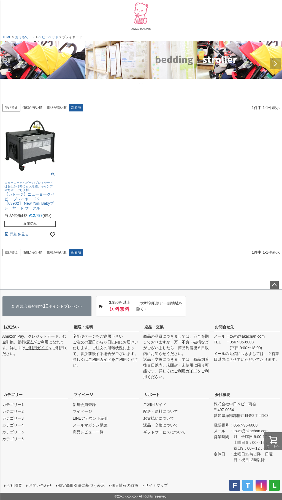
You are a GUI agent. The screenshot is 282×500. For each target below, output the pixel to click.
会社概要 (222, 394)
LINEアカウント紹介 (90, 418)
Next (275, 63)
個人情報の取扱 (124, 485)
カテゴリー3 (13, 418)
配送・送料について (160, 411)
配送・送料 (83, 327)
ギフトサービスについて (164, 432)
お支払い (11, 327)
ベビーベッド (48, 37)
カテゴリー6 (13, 439)
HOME (6, 37)
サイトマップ (156, 485)
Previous (6, 63)
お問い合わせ (40, 485)
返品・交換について (160, 425)
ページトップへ (274, 285)
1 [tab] (139, 83)
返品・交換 (154, 327)
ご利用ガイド (36, 348)
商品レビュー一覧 (88, 432)
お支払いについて (158, 418)
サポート (152, 394)
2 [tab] (143, 83)
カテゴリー (13, 394)
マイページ (83, 394)
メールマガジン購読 (90, 425)
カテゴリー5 (13, 432)
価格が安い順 (32, 108)
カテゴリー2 (13, 411)
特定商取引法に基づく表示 (81, 485)
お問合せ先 (224, 327)
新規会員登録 (84, 404)
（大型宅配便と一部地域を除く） (141, 306)
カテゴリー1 (13, 404)
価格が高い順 (57, 108)
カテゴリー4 (13, 425)
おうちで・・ (25, 37)
